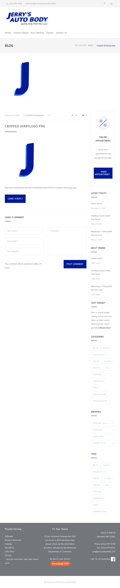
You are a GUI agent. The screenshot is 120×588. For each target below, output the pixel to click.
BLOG (9, 46)
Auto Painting (37, 32)
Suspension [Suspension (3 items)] (98, 498)
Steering (97, 374)
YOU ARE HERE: (81, 45)
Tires (95, 388)
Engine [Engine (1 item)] (96, 478)
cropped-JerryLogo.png (25, 126)
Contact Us (61, 32)
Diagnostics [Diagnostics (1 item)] (99, 472)
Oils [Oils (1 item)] (107, 485)
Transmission (99, 394)
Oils (107, 368)
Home (8, 32)
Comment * (67, 241)
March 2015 (103, 436)
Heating (97, 368)
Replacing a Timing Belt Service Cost (101, 233)
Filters (107, 361)
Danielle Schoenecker (35, 115)
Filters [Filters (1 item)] (107, 478)
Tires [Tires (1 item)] (95, 505)
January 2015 (103, 443)
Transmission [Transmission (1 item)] (99, 512)
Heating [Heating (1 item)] (97, 485)
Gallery (49, 32)
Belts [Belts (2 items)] (95, 465)
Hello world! (96, 203)
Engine (96, 361)
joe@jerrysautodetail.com (103, 551)
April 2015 (103, 430)
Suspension (98, 381)
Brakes (106, 348)
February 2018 (103, 423)
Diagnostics (99, 355)
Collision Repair (20, 32)
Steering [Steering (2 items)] (97, 492)
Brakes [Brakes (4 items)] (106, 465)
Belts (95, 348)
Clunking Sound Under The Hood (101, 217)
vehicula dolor (104, 327)
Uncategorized (100, 401)
